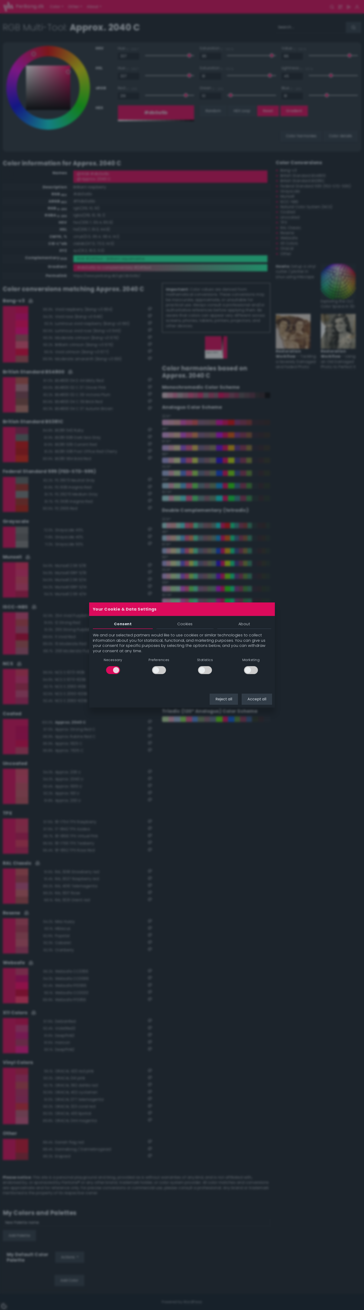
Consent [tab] (123, 624)
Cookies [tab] (184, 624)
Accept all (256, 699)
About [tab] (244, 624)
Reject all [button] (223, 699)
